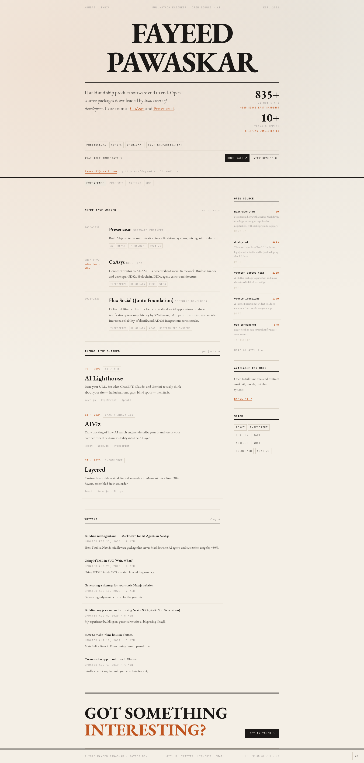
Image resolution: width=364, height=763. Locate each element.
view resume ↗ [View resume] (265, 158)
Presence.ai (163, 108)
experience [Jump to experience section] (95, 183)
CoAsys (137, 108)
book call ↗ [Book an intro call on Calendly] (237, 158)
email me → (243, 398)
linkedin (204, 756)
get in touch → (262, 733)
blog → (214, 519)
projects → (211, 351)
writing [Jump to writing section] (135, 183)
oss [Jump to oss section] (149, 183)
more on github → (248, 350)
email (220, 756)
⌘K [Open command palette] (356, 756)
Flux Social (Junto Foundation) (141, 300)
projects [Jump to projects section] (116, 183)
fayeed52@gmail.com (101, 171)
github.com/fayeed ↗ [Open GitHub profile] (138, 171)
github (171, 756)
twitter (187, 756)
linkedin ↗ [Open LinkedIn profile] (169, 171)
